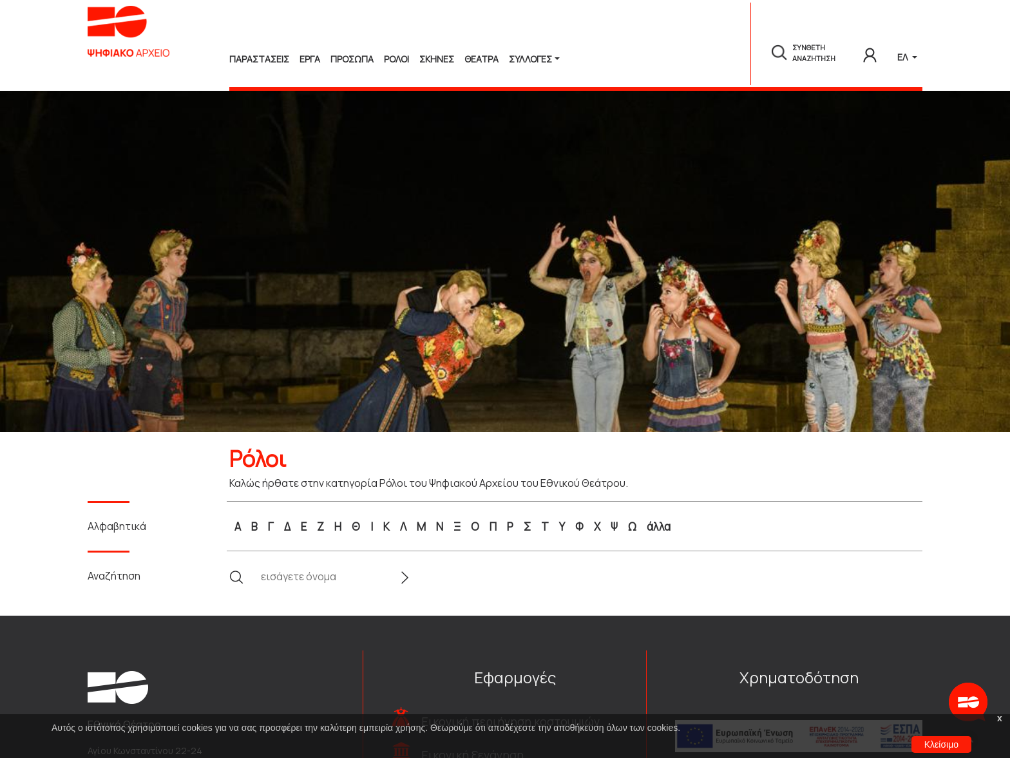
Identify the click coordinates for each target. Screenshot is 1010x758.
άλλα (659, 526)
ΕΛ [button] (903, 57)
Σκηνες (436, 59)
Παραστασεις (259, 59)
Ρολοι (396, 59)
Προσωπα (352, 59)
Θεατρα (481, 59)
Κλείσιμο (941, 744)
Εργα (310, 59)
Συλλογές (530, 59)
